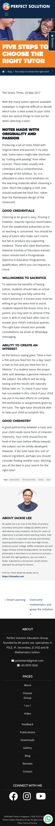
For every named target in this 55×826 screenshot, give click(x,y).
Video (27, 717)
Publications (27, 735)
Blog (10, 71)
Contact (27, 775)
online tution (14, 480)
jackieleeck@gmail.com (27, 664)
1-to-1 (27, 709)
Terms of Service (30, 823)
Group (27, 701)
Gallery (27, 751)
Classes (27, 696)
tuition (40, 480)
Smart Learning (16, 599)
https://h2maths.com (13, 576)
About (27, 689)
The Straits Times (28, 480)
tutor (48, 480)
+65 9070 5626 (27, 669)
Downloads (27, 743)
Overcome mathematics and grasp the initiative (41, 604)
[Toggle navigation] (6, 14)
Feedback (27, 728)
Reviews (28, 767)
